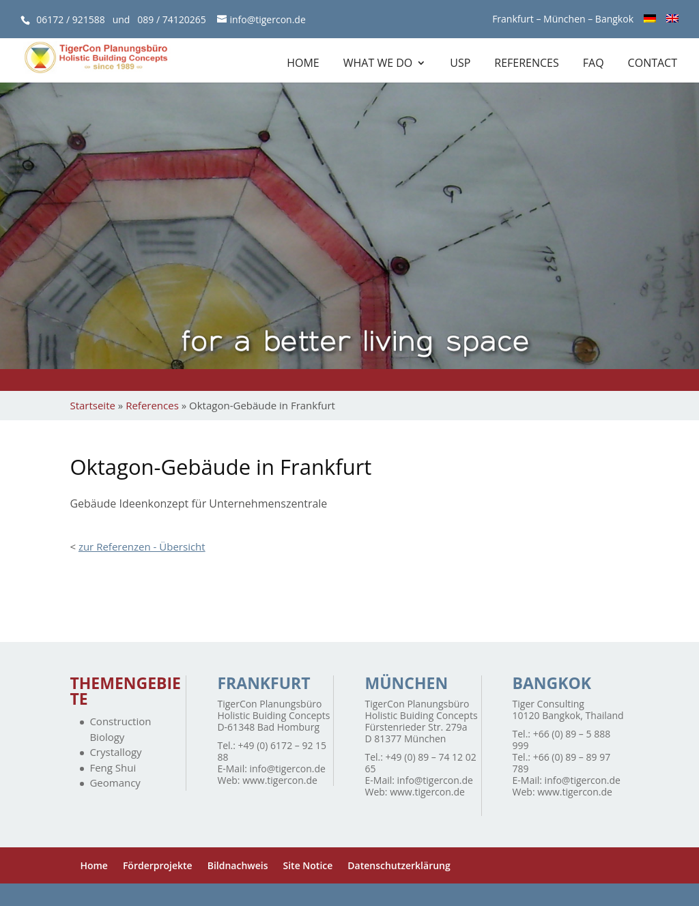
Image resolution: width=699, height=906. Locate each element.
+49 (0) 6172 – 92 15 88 (271, 751)
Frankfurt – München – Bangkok (562, 19)
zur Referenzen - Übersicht (142, 546)
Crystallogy (115, 752)
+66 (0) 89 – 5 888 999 (562, 739)
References (526, 64)
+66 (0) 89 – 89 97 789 (562, 762)
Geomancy (114, 782)
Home (303, 64)
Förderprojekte (157, 865)
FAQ (593, 64)
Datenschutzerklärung (398, 865)
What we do (378, 64)
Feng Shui (112, 767)
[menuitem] (650, 22)
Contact (652, 64)
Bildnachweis (238, 865)
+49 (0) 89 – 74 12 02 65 (420, 762)
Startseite (92, 405)
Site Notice (308, 865)
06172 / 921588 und (86, 19)
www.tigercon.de (279, 780)
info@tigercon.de (288, 768)
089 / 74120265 (171, 19)
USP (460, 64)
